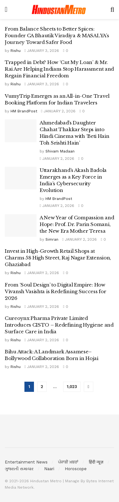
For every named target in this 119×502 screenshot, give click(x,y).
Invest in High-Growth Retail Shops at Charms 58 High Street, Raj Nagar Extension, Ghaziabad (58, 257)
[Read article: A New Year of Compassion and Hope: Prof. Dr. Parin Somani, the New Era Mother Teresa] (20, 225)
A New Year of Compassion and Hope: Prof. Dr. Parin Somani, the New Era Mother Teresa (77, 224)
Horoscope (76, 468)
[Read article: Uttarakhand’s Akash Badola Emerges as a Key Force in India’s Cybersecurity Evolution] (20, 178)
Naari (49, 468)
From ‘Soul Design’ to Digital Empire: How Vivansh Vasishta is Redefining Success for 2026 (55, 291)
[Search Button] (112, 9)
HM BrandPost (23, 111)
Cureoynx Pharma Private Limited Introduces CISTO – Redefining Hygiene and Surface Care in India (59, 325)
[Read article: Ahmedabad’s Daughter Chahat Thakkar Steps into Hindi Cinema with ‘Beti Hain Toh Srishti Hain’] (20, 130)
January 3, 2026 (41, 50)
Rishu (15, 50)
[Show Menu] (6, 9)
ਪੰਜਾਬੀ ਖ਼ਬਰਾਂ (68, 462)
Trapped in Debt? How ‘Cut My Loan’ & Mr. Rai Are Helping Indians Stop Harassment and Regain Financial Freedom (59, 69)
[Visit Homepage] (58, 9)
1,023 (72, 386)
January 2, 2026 (58, 111)
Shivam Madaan (60, 151)
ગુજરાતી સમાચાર (19, 468)
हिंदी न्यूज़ (96, 462)
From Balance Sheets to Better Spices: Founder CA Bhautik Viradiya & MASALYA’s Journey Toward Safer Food (57, 35)
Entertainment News (26, 462)
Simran (51, 239)
